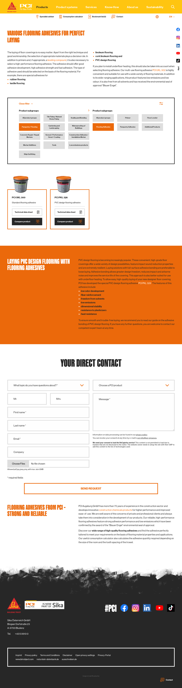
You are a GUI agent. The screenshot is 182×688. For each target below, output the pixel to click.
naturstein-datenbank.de (48, 659)
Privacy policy (31, 655)
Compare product (27, 221)
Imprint (19, 655)
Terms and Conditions (50, 655)
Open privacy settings (85, 655)
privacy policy (141, 434)
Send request (91, 488)
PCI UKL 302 (159, 70)
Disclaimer (67, 655)
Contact (166, 680)
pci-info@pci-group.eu (146, 438)
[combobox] (171, 6)
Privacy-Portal (104, 655)
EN (172, 17)
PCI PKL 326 (61, 197)
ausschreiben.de (69, 659)
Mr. (15, 398)
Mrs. (58, 398)
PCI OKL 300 (18, 197)
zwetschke (96, 676)
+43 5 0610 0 (21, 634)
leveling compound (57, 60)
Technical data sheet (27, 212)
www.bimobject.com (25, 659)
